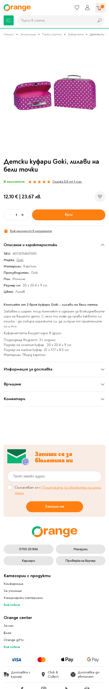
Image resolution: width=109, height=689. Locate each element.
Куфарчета (76, 34)
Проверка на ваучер (80, 561)
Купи (69, 214)
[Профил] (87, 7)
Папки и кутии (52, 34)
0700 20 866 (28, 549)
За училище (28, 34)
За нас (9, 625)
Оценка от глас (67, 182)
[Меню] (9, 20)
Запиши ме (54, 506)
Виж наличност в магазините (28, 231)
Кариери (28, 561)
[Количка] (100, 8)
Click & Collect (50, 674)
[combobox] (54, 20)
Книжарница (13, 583)
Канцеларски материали (23, 597)
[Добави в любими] (99, 196)
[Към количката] (100, 8)
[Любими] (76, 7)
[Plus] (22, 215)
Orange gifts (14, 640)
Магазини (81, 549)
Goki (19, 260)
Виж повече (12, 605)
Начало (9, 34)
